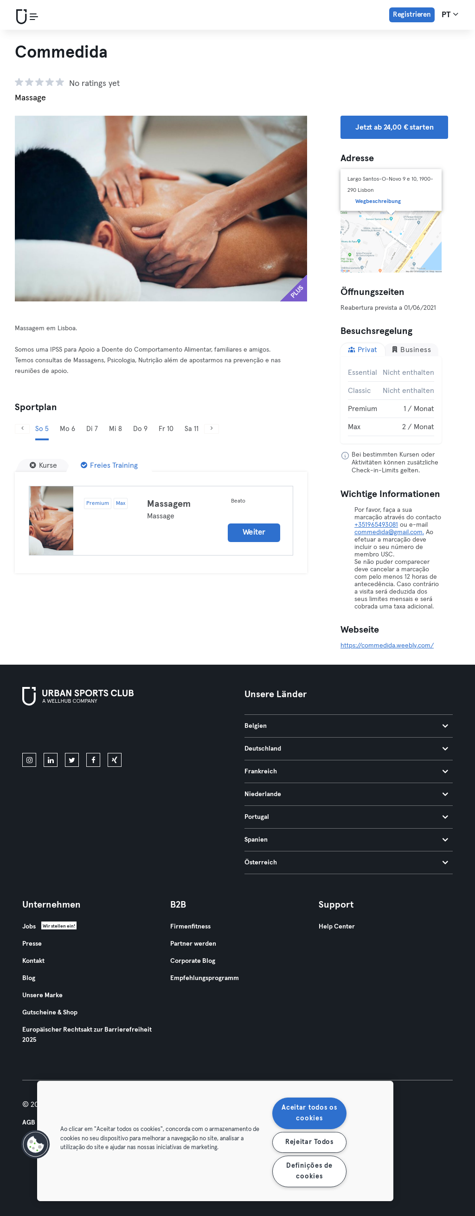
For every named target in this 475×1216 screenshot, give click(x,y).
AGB (28, 1122)
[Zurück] (22, 429)
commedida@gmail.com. (389, 532)
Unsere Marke (42, 995)
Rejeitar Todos (309, 1142)
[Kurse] (43, 465)
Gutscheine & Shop (49, 1012)
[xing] (115, 760)
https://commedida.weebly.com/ (387, 645)
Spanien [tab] (346, 839)
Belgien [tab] (346, 726)
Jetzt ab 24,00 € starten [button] (394, 127)
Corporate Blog (192, 961)
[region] (215, 1141)
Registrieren (412, 14)
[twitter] (72, 760)
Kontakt (33, 961)
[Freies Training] (109, 465)
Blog (28, 978)
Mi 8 (115, 428)
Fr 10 (166, 428)
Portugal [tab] (346, 817)
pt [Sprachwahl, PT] (450, 14)
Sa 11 (192, 428)
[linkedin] (51, 760)
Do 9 (140, 428)
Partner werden (193, 944)
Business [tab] (411, 349)
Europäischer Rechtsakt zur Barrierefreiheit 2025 (87, 1034)
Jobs (29, 926)
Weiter (254, 532)
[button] (36, 1144)
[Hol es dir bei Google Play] (121, 731)
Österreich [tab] (346, 862)
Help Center (337, 926)
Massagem (169, 504)
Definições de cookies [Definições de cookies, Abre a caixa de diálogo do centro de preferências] (309, 1171)
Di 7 (92, 428)
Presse (32, 944)
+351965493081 (376, 525)
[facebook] (93, 760)
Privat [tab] (363, 349)
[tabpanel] (391, 400)
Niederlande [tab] (346, 794)
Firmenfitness (190, 926)
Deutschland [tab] (346, 748)
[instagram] (29, 760)
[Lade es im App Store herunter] (53, 731)
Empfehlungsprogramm (204, 978)
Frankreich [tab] (346, 771)
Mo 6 (67, 428)
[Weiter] (211, 429)
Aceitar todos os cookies (309, 1113)
